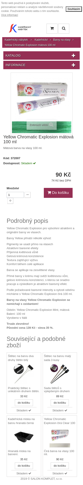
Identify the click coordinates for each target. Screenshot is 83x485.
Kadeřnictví (41, 39)
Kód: (6, 158)
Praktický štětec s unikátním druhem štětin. (23, 390)
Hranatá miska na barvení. (19, 453)
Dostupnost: (11, 163)
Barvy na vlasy (61, 39)
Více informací (9, 15)
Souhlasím (74, 9)
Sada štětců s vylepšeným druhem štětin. (57, 390)
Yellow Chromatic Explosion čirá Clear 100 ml (59, 423)
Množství (13, 188)
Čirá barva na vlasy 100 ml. (59, 453)
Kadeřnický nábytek (16, 39)
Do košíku (58, 193)
